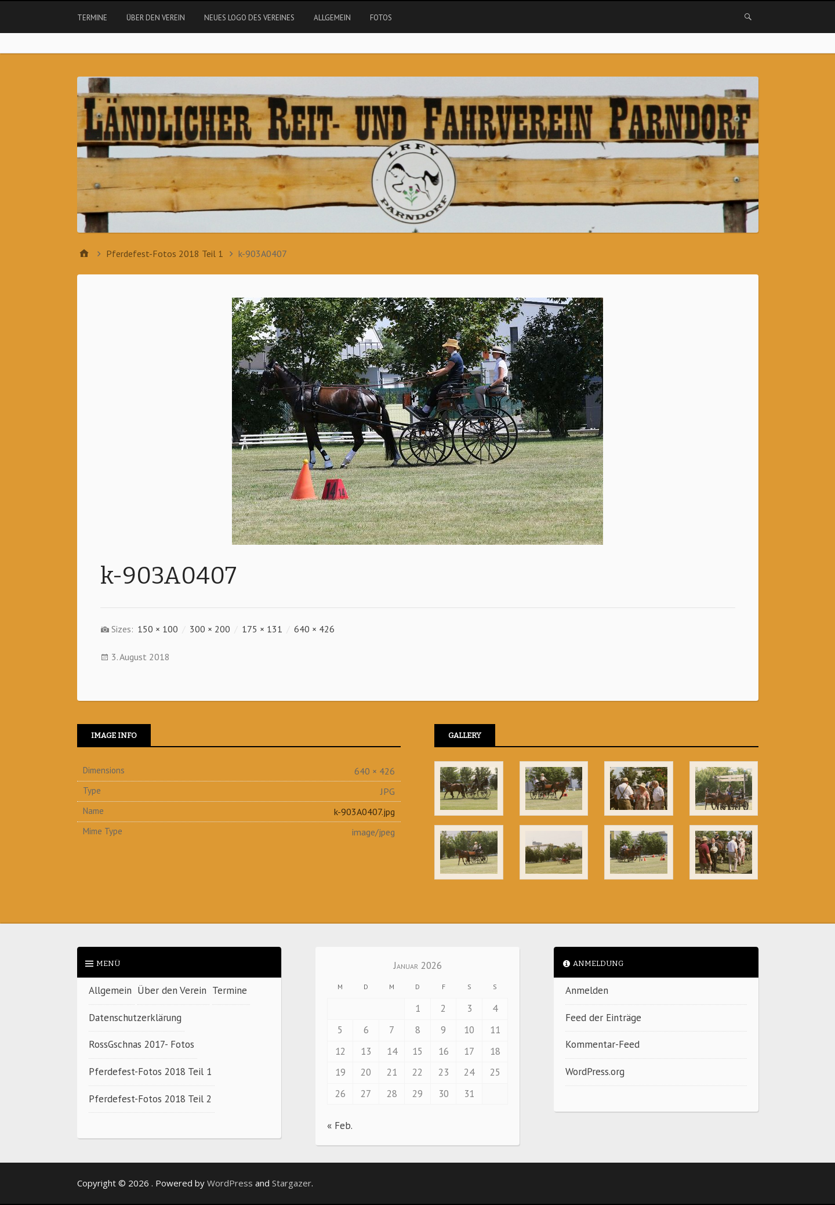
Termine (92, 18)
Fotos (381, 18)
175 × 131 (262, 629)
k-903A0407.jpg (364, 811)
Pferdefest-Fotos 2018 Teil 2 (150, 1098)
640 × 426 (314, 629)
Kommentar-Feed (602, 1044)
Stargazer (291, 1183)
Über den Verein (155, 18)
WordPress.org (595, 1071)
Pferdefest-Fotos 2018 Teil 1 (150, 1071)
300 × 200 (210, 629)
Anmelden (586, 990)
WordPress (230, 1183)
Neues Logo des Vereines (249, 18)
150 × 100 (157, 629)
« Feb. (339, 1125)
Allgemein (332, 18)
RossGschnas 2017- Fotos (141, 1044)
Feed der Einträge (603, 1017)
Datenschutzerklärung (135, 1017)
